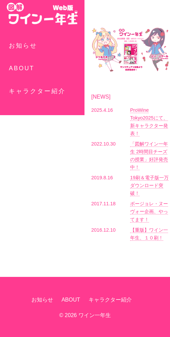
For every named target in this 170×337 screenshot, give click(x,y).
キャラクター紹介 (37, 91)
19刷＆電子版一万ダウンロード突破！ (149, 185)
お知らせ (23, 45)
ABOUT (21, 68)
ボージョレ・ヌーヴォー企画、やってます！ (149, 211)
